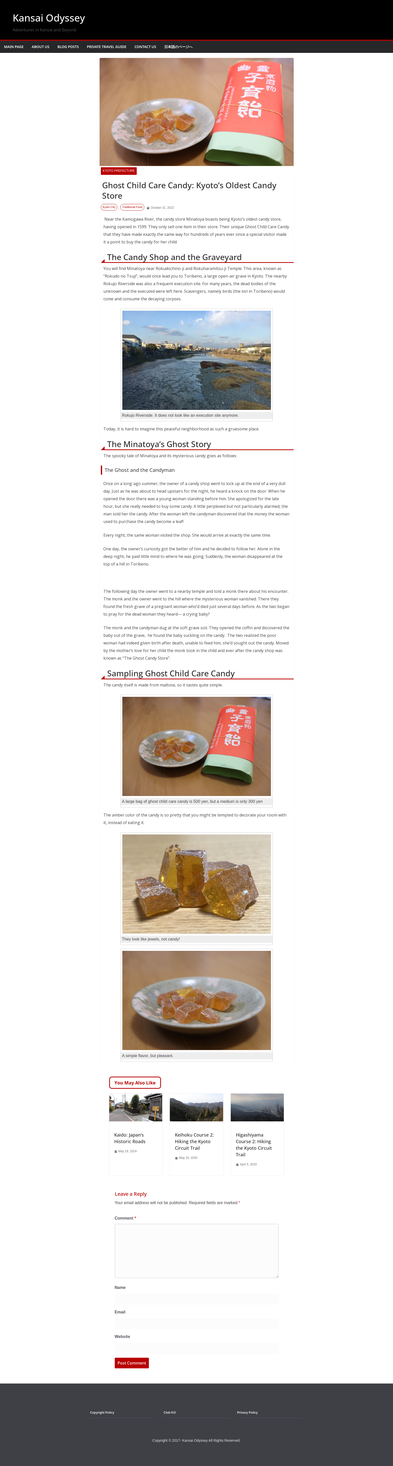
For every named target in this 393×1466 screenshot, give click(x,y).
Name (120, 1287)
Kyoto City (109, 206)
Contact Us (145, 46)
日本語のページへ (178, 46)
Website (122, 1336)
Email (120, 1312)
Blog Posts (68, 46)
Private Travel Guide (107, 46)
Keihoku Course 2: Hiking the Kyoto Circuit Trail (194, 1141)
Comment (125, 1218)
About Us (40, 46)
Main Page (14, 46)
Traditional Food (132, 206)
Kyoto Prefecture (119, 171)
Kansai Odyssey (50, 18)
